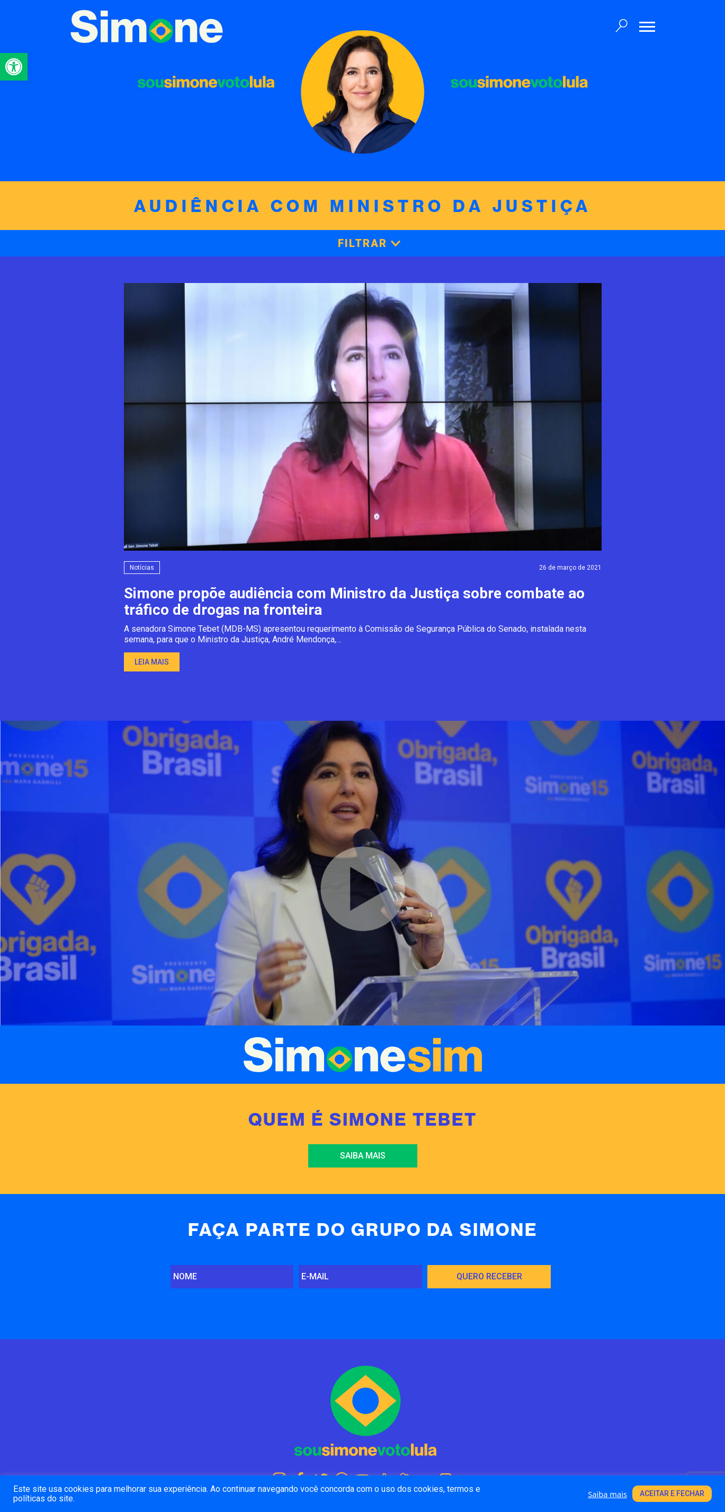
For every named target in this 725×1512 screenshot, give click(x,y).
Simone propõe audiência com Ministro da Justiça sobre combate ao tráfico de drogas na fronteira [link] (354, 601)
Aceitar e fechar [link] (672, 1493)
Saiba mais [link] (363, 1156)
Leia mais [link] (152, 662)
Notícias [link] (142, 567)
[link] (14, 67)
